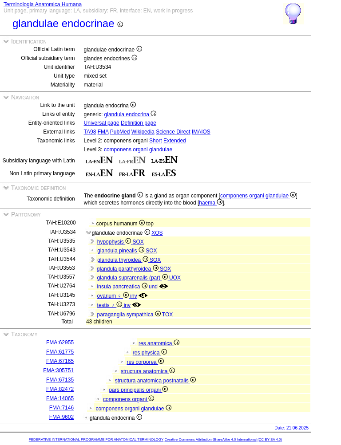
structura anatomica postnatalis (155, 381)
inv (133, 296)
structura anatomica (148, 371)
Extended (174, 141)
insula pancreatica (123, 287)
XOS (157, 233)
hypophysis (115, 242)
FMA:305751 (58, 370)
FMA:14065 (60, 398)
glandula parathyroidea (128, 269)
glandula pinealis (121, 251)
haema (210, 203)
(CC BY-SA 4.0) (270, 439)
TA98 (90, 132)
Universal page (101, 123)
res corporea (145, 362)
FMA (103, 132)
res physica (150, 353)
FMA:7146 (61, 408)
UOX (175, 278)
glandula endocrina (130, 114)
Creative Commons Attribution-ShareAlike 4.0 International (210, 439)
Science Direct (173, 132)
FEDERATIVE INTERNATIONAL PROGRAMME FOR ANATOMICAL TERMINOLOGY (96, 439)
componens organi (128, 399)
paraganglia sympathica (129, 314)
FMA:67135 (60, 380)
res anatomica (159, 343)
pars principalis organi (138, 390)
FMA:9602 (61, 417)
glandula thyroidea (123, 260)
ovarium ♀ (114, 296)
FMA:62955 (60, 342)
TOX (167, 314)
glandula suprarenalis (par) (133, 278)
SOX (137, 242)
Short (155, 141)
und (153, 287)
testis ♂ (110, 305)
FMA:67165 (60, 361)
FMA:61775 (60, 352)
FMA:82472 (60, 389)
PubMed (120, 132)
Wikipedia (143, 132)
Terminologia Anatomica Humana (43, 4)
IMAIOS (201, 132)
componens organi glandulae (138, 149)
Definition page (138, 123)
